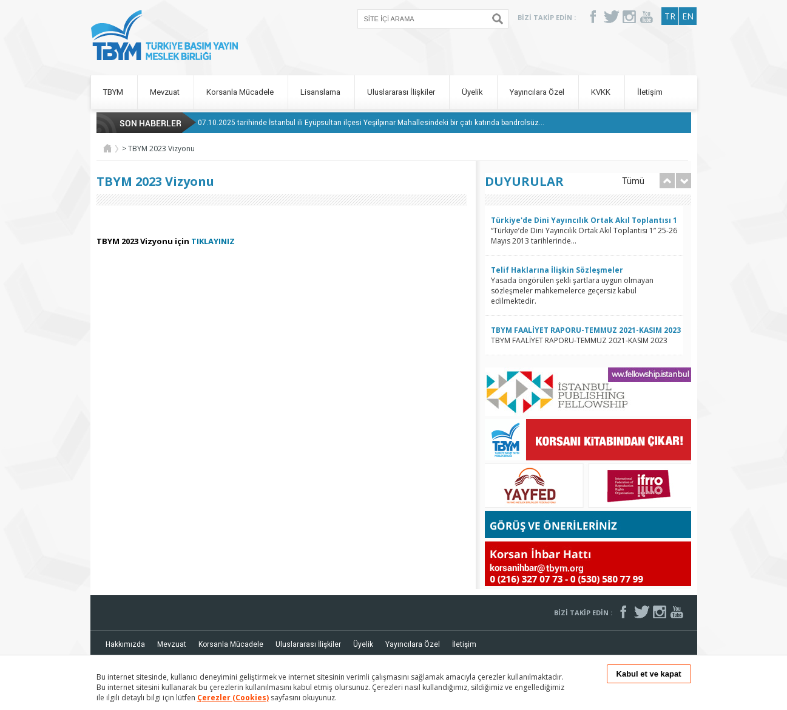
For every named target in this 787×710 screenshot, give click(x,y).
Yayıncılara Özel (538, 92)
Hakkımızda (125, 644)
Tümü (633, 181)
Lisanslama (321, 92)
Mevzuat (165, 92)
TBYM (114, 92)
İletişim (650, 92)
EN (688, 16)
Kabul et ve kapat (648, 673)
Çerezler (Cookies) (233, 697)
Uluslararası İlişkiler (402, 92)
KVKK (601, 92)
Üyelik (473, 92)
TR (669, 16)
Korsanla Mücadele (240, 92)
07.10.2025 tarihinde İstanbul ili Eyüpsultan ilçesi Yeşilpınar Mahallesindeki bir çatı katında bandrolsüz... (371, 122)
